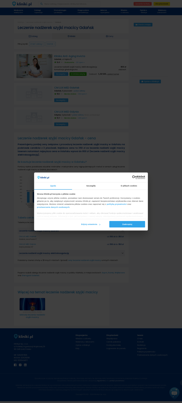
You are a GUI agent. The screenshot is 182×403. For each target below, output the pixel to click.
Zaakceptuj (127, 224)
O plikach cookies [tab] (129, 186)
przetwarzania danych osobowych (53, 207)
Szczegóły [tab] (91, 186)
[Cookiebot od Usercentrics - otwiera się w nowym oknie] (134, 177)
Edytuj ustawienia (90, 224)
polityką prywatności (117, 204)
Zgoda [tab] (53, 186)
